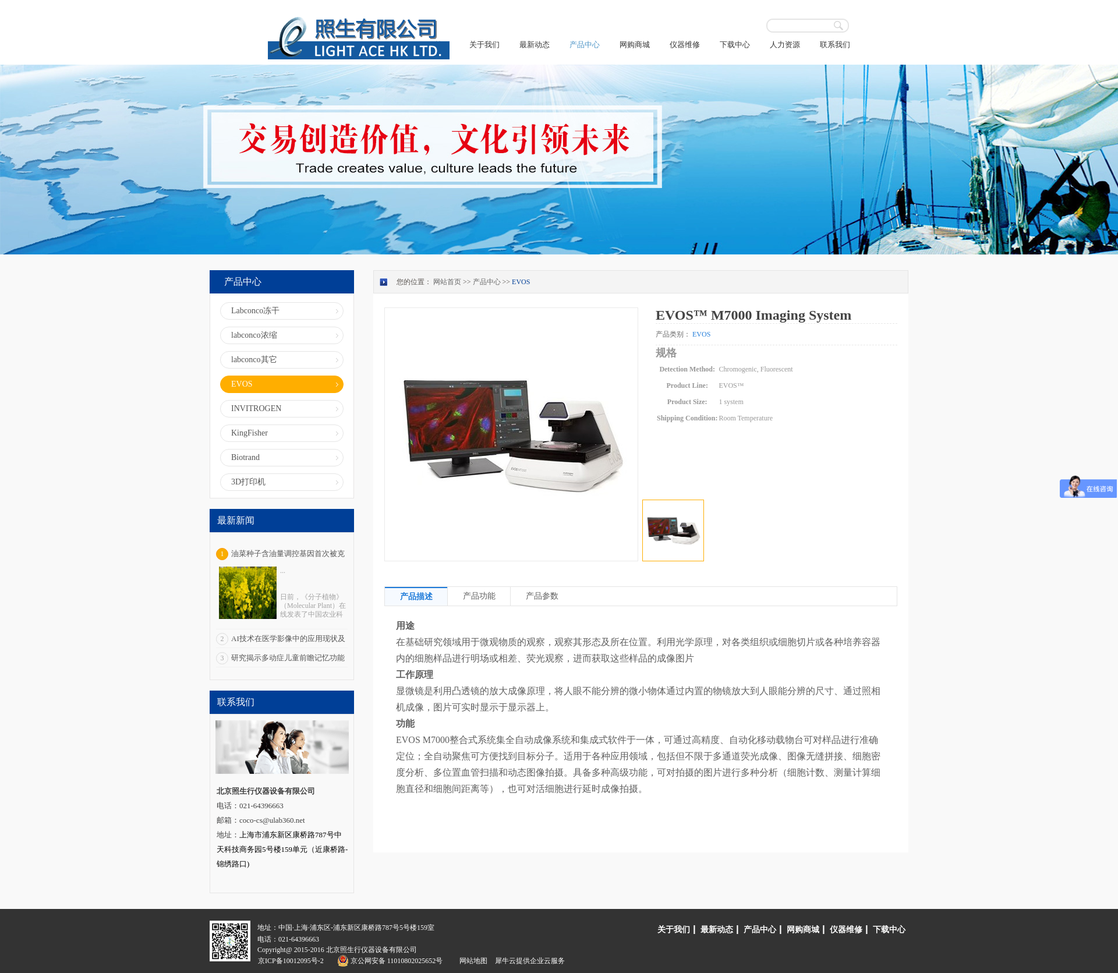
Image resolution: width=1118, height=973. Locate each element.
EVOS (521, 282)
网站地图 (471, 961)
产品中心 (487, 282)
